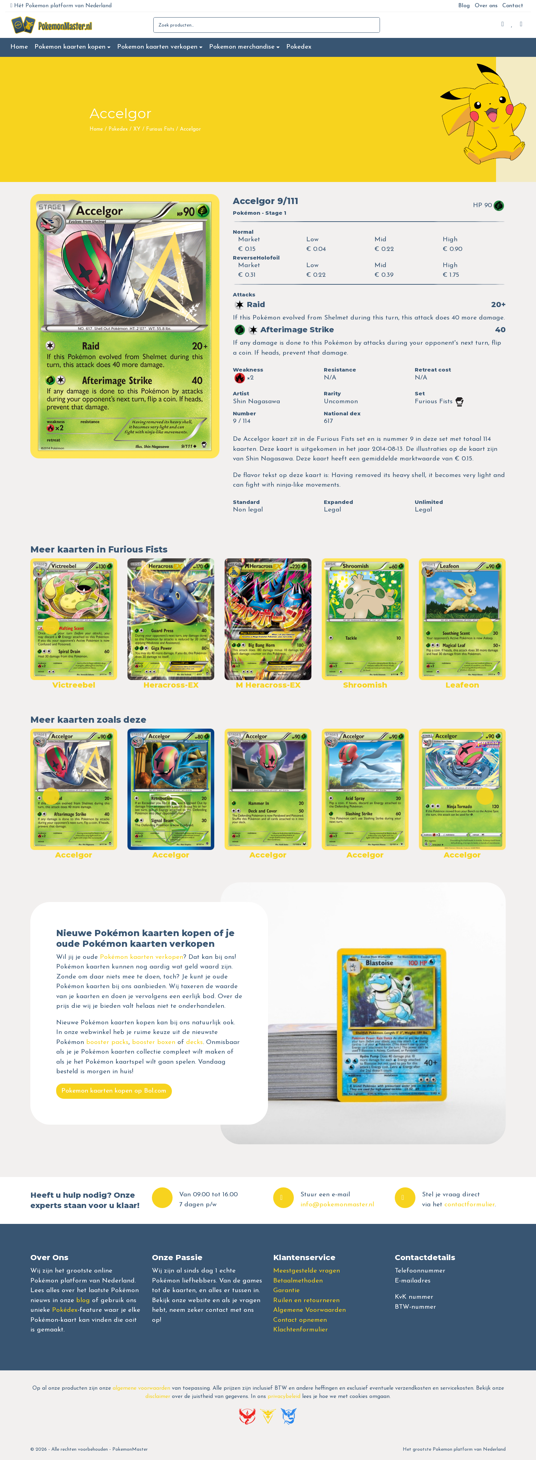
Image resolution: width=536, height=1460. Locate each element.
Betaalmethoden (298, 1281)
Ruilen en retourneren (306, 1300)
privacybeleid (284, 1396)
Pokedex (298, 47)
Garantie (286, 1290)
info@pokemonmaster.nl (337, 1205)
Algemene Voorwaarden (309, 1310)
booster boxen (153, 1042)
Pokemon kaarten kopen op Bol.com (113, 1091)
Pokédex (65, 1310)
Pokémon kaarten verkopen (141, 957)
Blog (464, 6)
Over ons (486, 6)
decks (194, 1042)
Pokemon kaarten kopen (69, 47)
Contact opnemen (300, 1320)
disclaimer (157, 1396)
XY (137, 129)
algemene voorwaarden (141, 1388)
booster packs (107, 1042)
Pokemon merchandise (242, 47)
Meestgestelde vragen (306, 1271)
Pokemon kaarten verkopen (157, 47)
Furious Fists (160, 129)
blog (83, 1300)
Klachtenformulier (300, 1330)
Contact (512, 6)
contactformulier (469, 1205)
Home (19, 47)
